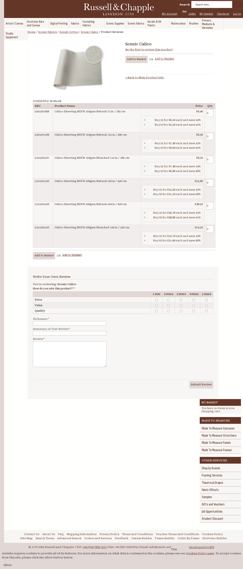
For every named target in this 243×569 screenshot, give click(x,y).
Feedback (121, 538)
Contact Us (31, 534)
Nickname (40, 319)
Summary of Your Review (51, 329)
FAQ (61, 534)
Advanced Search (69, 538)
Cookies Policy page (200, 553)
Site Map (26, 538)
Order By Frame (189, 538)
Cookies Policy (212, 534)
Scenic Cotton (69, 32)
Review (38, 339)
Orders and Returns (98, 538)
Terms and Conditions (137, 534)
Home (32, 32)
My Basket (206, 13)
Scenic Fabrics (47, 32)
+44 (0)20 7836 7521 (94, 547)
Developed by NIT (201, 547)
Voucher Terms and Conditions (177, 534)
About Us (48, 534)
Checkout (223, 13)
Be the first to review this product (149, 49)
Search (184, 4)
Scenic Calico (89, 32)
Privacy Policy (109, 534)
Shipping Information (82, 534)
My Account (169, 13)
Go (184, 11)
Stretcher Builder (214, 538)
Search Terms (45, 538)
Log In (237, 13)
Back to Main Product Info (144, 77)
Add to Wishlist (164, 58)
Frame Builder (165, 538)
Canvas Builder (141, 538)
